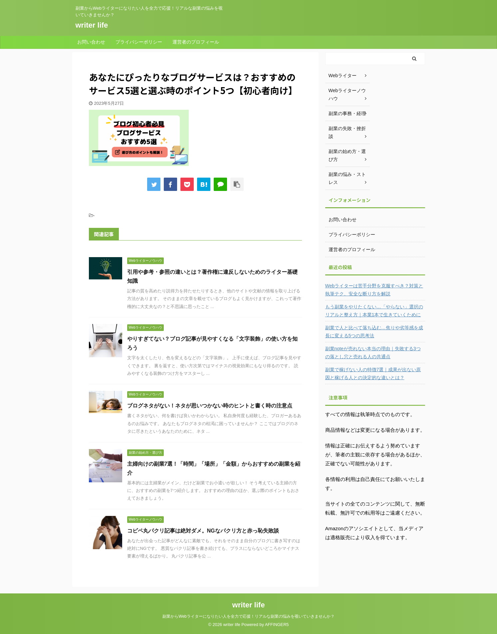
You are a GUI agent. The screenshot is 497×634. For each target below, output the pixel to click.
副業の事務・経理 (347, 113)
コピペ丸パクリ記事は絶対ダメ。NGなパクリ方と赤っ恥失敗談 (203, 531)
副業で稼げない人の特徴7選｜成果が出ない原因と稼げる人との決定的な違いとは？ (373, 373)
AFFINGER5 (277, 624)
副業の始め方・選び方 (347, 155)
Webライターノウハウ (347, 94)
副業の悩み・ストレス (347, 178)
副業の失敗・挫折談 (347, 132)
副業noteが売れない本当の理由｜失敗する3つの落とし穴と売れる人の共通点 (373, 352)
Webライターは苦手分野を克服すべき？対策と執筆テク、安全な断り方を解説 (374, 289)
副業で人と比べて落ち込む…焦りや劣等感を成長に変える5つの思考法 (374, 331)
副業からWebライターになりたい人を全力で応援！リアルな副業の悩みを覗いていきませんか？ (248, 616)
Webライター (343, 75)
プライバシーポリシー (139, 42)
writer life (92, 25)
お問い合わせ (91, 42)
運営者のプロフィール (195, 42)
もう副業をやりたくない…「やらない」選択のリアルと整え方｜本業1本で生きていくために (374, 310)
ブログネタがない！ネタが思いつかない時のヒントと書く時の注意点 (209, 405)
